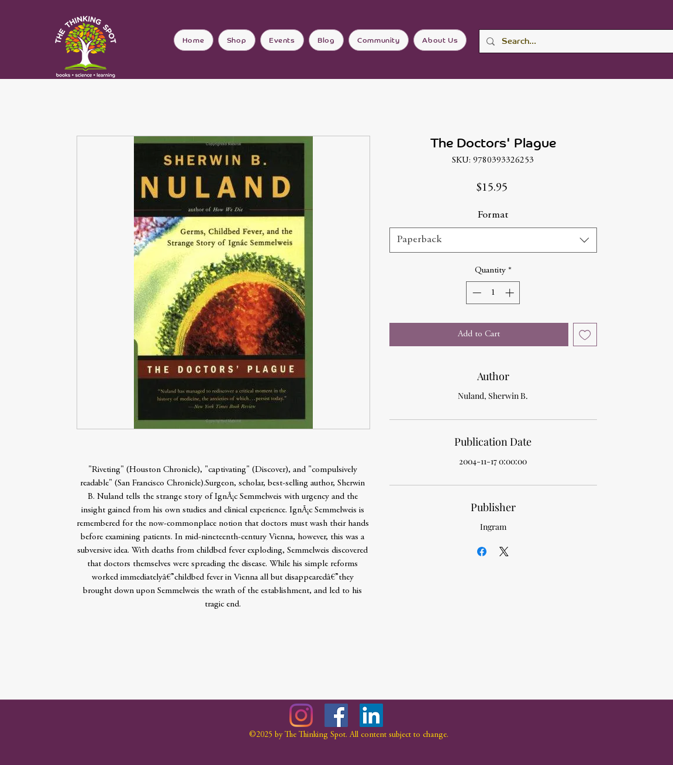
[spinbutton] (493, 293)
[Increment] (511, 293)
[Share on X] (504, 552)
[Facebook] (336, 715)
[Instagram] (301, 715)
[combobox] (493, 240)
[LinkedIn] (371, 715)
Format (493, 215)
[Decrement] (476, 293)
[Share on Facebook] (482, 552)
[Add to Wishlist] (585, 335)
